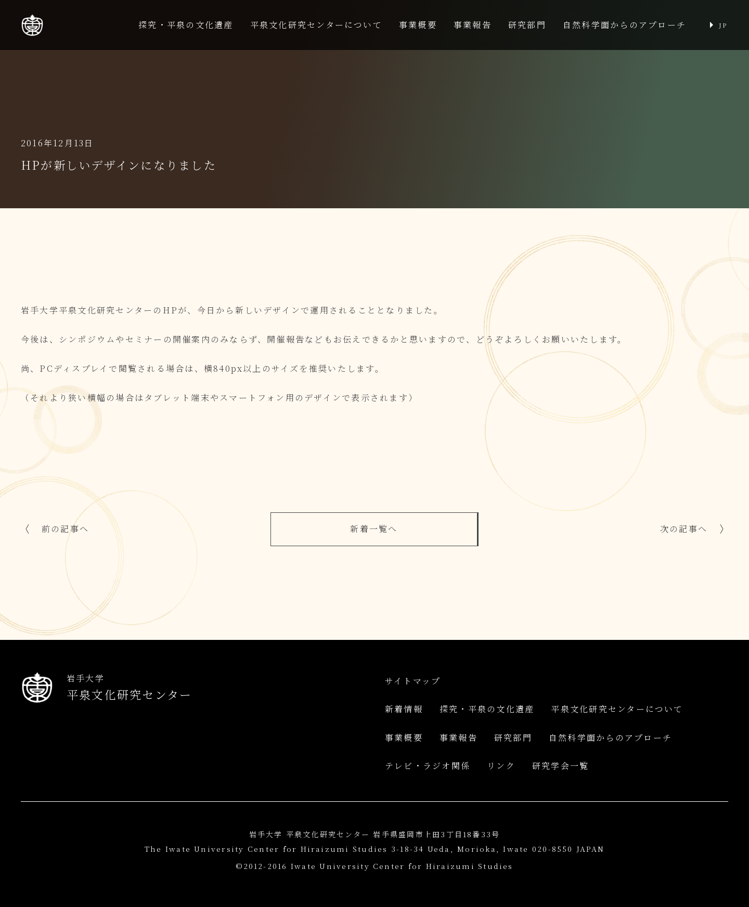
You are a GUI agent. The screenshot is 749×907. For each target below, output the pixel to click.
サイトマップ (413, 681)
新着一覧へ (373, 529)
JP (723, 24)
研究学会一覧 (560, 766)
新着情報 (404, 709)
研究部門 (527, 25)
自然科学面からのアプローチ (624, 25)
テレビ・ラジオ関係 (427, 766)
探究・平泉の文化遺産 (185, 25)
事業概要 (418, 25)
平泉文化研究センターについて (316, 25)
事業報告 (473, 25)
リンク (501, 766)
